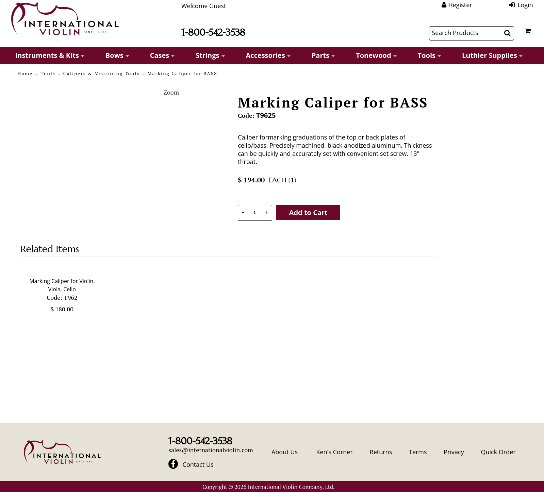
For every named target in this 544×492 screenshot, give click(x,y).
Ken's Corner (334, 452)
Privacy (454, 452)
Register (460, 5)
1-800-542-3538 (213, 32)
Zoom (171, 92)
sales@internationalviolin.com (210, 450)
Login (525, 5)
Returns (381, 452)
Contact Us (198, 464)
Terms (418, 452)
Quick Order (498, 452)
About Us (284, 452)
